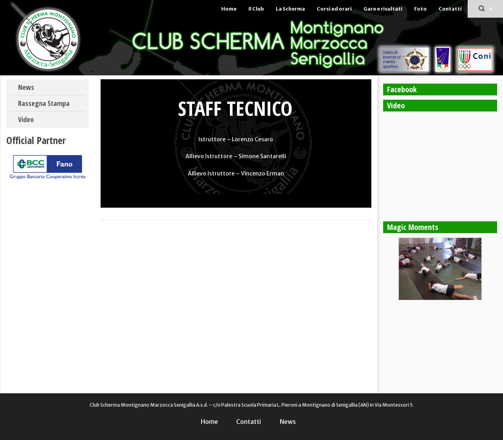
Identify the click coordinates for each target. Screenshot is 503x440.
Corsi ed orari (334, 8)
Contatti (450, 8)
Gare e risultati (382, 8)
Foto (420, 8)
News (26, 87)
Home (229, 8)
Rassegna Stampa (44, 103)
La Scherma (290, 8)
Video (26, 119)
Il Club (256, 8)
